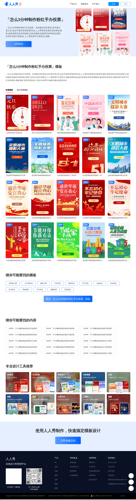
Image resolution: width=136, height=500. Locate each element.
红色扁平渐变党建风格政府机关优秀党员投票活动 (94, 218)
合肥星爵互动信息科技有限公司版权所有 (32, 496)
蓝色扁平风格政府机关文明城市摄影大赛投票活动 (17, 175)
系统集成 (73, 463)
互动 (56, 467)
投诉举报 (92, 476)
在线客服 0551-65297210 (117, 484)
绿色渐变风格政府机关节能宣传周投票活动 (43, 260)
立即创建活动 (68, 441)
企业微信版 (74, 476)
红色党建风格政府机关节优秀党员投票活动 (119, 218)
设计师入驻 (93, 480)
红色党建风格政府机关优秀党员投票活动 (17, 260)
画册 (56, 489)
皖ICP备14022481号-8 (55, 496)
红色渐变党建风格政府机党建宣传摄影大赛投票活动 (17, 218)
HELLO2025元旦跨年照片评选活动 (43, 133)
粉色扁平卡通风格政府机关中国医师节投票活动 (94, 133)
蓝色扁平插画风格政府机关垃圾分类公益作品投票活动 (94, 260)
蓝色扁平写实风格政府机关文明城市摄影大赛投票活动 (119, 133)
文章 (56, 480)
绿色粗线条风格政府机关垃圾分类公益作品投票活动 (119, 260)
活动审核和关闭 (94, 471)
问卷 (56, 471)
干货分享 (92, 467)
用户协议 (111, 471)
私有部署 (73, 471)
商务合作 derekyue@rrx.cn (117, 480)
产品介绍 (111, 467)
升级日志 (111, 476)
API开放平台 (74, 467)
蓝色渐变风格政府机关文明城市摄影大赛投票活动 (119, 175)
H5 (56, 463)
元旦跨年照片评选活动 (14, 133)
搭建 (56, 484)
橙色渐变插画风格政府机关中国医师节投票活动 (68, 133)
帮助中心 (92, 463)
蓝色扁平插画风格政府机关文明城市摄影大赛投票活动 (43, 175)
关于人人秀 (112, 463)
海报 (56, 476)
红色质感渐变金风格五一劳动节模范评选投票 (94, 175)
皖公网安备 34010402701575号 (101, 496)
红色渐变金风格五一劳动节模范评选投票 (68, 175)
